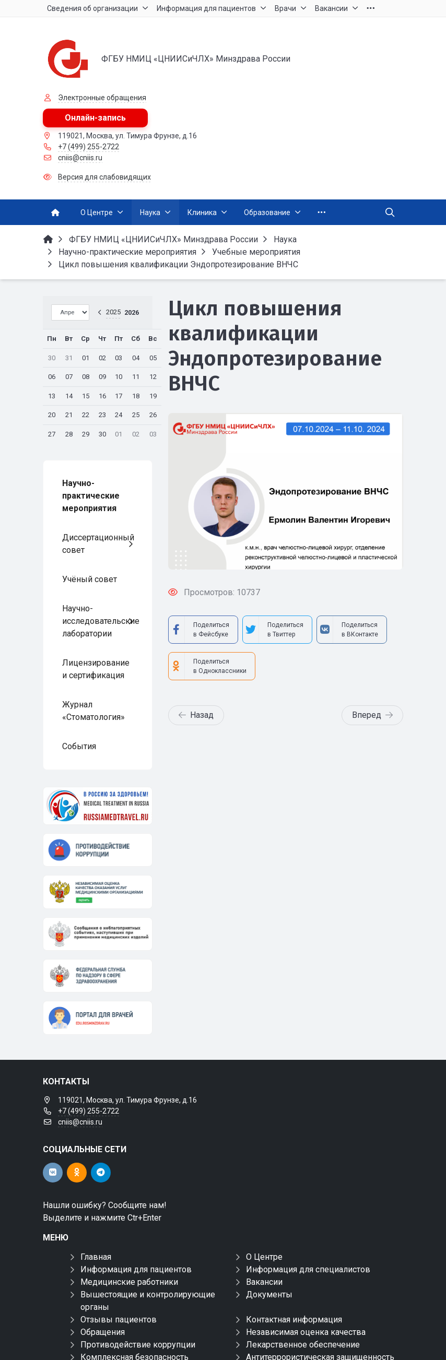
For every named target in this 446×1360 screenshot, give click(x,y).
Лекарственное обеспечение (303, 1345)
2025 (113, 312)
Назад (196, 715)
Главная (95, 1257)
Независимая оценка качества (306, 1332)
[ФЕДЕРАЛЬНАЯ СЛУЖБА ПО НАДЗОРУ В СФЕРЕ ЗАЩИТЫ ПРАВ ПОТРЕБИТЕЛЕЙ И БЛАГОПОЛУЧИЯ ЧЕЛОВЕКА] (97, 976)
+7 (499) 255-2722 (88, 147)
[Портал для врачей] (97, 1017)
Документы (269, 1294)
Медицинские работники (129, 1282)
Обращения (102, 1332)
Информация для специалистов (308, 1269)
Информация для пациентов (136, 1269)
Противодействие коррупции (137, 1345)
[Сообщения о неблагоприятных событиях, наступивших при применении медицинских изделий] (97, 934)
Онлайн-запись (95, 118)
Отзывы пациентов (118, 1319)
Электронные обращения (102, 97)
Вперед (372, 715)
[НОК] (97, 892)
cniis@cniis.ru (80, 157)
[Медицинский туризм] (97, 805)
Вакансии (264, 1282)
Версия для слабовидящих (104, 177)
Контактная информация (294, 1319)
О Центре (264, 1257)
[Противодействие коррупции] (97, 850)
